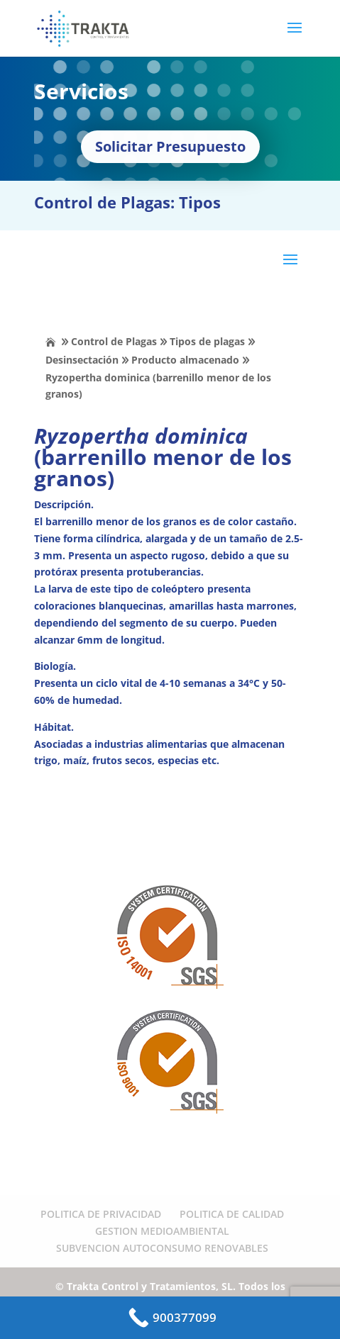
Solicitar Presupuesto (170, 146)
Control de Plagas (114, 341)
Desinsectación (82, 359)
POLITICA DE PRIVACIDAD (100, 1214)
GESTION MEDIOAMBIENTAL (162, 1231)
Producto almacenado (185, 359)
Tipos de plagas (207, 341)
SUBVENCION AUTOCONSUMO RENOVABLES (162, 1248)
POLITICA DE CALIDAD (232, 1214)
